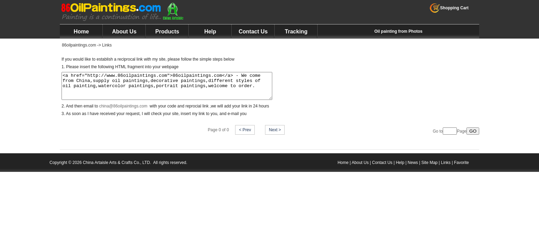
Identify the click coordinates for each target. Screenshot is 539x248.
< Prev (245, 135)
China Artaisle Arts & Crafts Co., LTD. (117, 167)
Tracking (296, 31)
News (413, 167)
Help (210, 31)
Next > (275, 135)
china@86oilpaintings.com (123, 111)
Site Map (429, 167)
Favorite (461, 167)
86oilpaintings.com (79, 45)
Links (107, 45)
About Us (124, 31)
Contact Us (253, 31)
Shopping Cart (449, 8)
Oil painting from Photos (398, 31)
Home (81, 31)
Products (167, 31)
